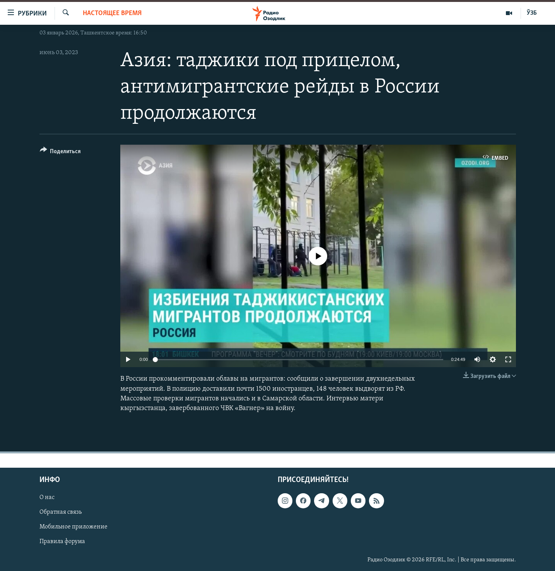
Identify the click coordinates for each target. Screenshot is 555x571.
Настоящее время (112, 13)
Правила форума (62, 542)
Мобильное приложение (73, 527)
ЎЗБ (532, 13)
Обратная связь (60, 512)
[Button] (60, 153)
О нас (47, 497)
